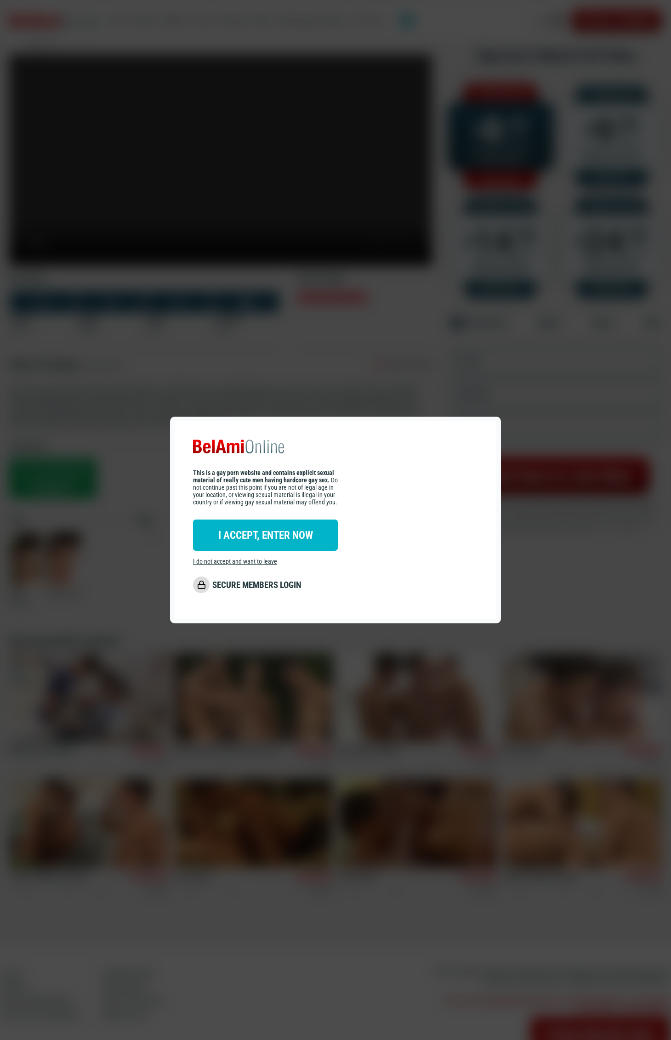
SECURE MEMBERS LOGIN (256, 585)
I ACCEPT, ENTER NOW (265, 535)
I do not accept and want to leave (235, 561)
